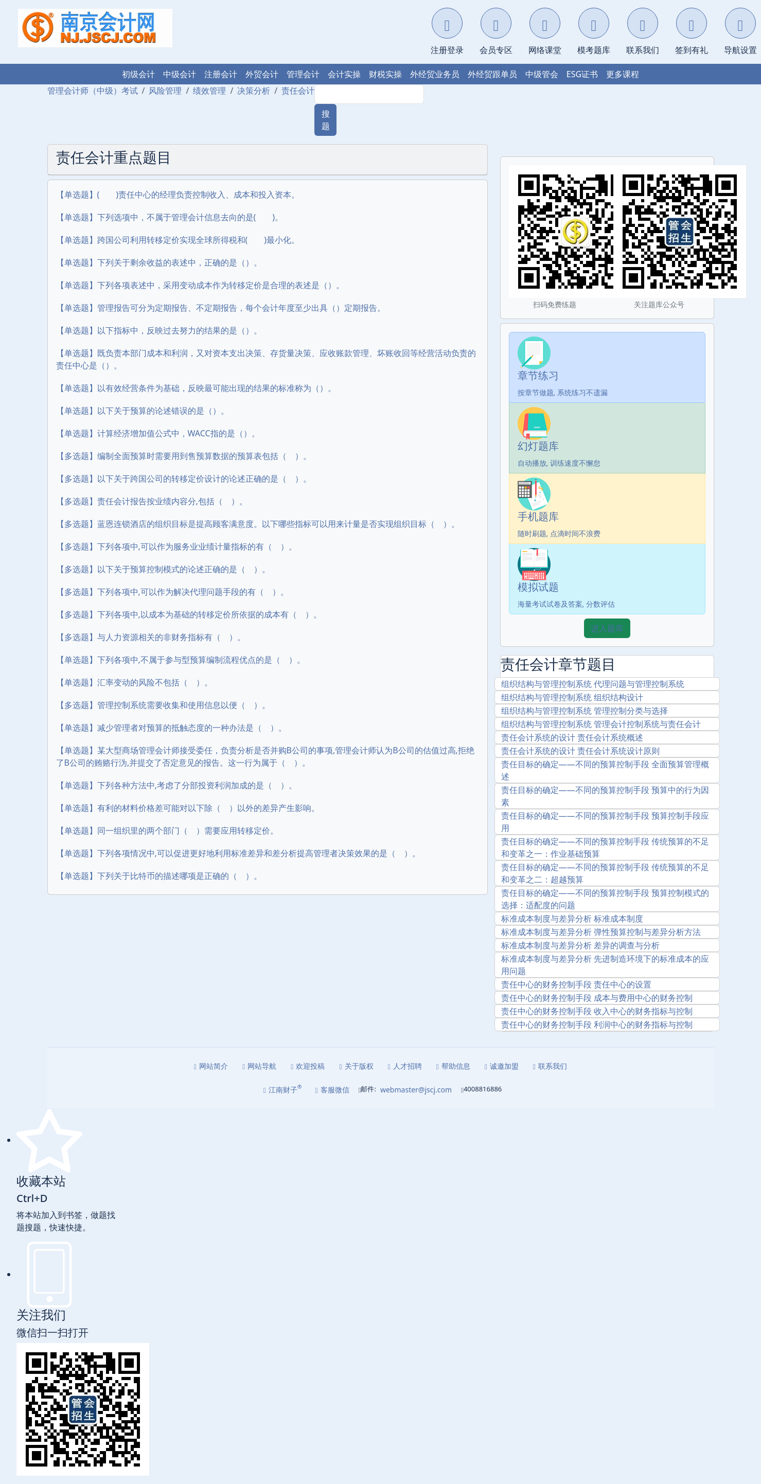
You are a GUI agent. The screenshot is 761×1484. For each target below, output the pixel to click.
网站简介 (211, 1066)
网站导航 (259, 1066)
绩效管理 (209, 90)
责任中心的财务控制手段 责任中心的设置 (576, 984)
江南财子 (282, 1089)
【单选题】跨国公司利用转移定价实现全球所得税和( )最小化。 (178, 239)
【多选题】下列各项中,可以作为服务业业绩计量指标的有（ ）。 (176, 546)
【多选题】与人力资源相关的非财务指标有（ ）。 (150, 637)
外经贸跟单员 (492, 74)
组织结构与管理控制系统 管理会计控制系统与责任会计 (601, 724)
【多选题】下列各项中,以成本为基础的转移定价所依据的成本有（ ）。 (189, 614)
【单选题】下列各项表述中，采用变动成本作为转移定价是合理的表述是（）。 (200, 285)
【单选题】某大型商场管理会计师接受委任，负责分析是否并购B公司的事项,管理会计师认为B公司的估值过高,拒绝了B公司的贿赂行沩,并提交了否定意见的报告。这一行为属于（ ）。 (265, 756)
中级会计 (179, 74)
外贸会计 (261, 74)
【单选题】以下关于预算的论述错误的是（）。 (142, 410)
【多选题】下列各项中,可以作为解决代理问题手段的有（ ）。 (172, 591)
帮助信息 (453, 1066)
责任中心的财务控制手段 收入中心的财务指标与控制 (597, 1011)
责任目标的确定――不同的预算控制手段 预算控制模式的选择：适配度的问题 (605, 899)
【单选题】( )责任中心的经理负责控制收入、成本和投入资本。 (178, 194)
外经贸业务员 (434, 74)
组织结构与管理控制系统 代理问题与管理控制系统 (592, 684)
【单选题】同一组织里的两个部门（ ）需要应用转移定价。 (167, 830)
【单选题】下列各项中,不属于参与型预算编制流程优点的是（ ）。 (180, 659)
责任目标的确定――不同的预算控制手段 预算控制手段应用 (605, 822)
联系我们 (550, 1066)
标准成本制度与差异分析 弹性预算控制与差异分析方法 (601, 932)
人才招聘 (405, 1066)
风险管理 (165, 90)
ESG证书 (582, 74)
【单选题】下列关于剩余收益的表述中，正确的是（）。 (159, 262)
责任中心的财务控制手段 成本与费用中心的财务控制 (597, 997)
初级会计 (138, 74)
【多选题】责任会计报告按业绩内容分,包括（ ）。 (151, 501)
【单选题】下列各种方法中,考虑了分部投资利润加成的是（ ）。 (176, 785)
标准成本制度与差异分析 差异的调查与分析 (580, 945)
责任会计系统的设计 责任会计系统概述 (572, 737)
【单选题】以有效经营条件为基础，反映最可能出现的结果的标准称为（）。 (196, 388)
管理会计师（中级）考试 (92, 90)
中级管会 (541, 74)
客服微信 (332, 1089)
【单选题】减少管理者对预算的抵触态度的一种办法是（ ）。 (171, 727)
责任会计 (297, 90)
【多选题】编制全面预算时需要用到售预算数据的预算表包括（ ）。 (183, 456)
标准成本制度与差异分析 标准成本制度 (572, 918)
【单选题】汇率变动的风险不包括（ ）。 (134, 682)
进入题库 (607, 628)
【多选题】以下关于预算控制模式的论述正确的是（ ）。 (163, 569)
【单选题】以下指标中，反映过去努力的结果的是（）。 (159, 330)
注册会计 (220, 74)
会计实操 (344, 74)
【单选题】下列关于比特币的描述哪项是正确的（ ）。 (159, 875)
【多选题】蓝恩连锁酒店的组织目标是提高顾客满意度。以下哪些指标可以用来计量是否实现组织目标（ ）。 (257, 523)
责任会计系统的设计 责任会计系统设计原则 (580, 750)
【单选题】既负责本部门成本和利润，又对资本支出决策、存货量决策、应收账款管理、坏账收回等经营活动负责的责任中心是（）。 (266, 359)
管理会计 (303, 74)
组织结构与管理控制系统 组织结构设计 (572, 697)
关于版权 (356, 1066)
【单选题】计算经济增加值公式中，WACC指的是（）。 (158, 433)
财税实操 (385, 74)
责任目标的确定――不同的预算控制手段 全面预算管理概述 (605, 770)
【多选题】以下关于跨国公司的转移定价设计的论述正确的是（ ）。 (183, 478)
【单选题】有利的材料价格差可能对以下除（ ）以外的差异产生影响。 (188, 808)
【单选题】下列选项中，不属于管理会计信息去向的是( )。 (170, 217)
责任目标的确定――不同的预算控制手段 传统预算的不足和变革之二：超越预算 (605, 873)
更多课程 (622, 74)
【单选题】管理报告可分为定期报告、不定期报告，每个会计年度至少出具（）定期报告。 (220, 307)
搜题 (326, 120)
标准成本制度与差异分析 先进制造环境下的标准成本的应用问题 (605, 965)
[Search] (369, 94)
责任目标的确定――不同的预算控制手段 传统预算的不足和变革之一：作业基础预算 (605, 847)
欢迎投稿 (308, 1066)
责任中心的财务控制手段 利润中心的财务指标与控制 (597, 1024)
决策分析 (253, 90)
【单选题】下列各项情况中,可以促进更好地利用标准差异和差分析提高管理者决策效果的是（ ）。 (238, 853)
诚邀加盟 (502, 1066)
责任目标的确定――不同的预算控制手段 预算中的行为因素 (605, 796)
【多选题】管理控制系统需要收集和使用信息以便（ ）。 (163, 705)
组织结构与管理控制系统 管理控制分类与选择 (584, 710)
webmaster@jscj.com (416, 1089)
